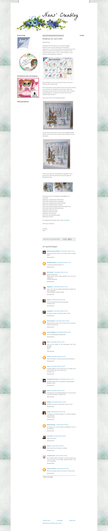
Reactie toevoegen (48, 477)
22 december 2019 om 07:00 (63, 332)
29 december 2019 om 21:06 (58, 411)
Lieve (48, 366)
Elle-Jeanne (50, 272)
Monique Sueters (51, 262)
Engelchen (50, 286)
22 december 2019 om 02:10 (60, 311)
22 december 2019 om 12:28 (58, 356)
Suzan (48, 299)
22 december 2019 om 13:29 (57, 366)
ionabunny (50, 311)
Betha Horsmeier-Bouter (53, 251)
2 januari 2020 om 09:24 (61, 455)
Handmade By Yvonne (53, 379)
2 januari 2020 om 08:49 (57, 446)
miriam (49, 446)
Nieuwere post (46, 520)
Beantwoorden (50, 257)
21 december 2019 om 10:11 (68, 251)
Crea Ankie (50, 436)
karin (48, 342)
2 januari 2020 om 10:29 (62, 468)
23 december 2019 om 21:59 (57, 390)
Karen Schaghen (51, 332)
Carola (48, 356)
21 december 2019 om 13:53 (60, 286)
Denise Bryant (51, 321)
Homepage (59, 520)
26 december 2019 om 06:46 (58, 402)
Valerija (49, 402)
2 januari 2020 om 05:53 (62, 424)
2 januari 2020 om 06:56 (59, 436)
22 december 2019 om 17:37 (66, 379)
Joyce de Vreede (51, 468)
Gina (48, 390)
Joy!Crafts (47, 89)
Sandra (67, 220)
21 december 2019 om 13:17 (61, 272)
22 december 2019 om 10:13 (57, 342)
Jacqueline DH (51, 455)
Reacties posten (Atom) (56, 523)
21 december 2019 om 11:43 (64, 262)
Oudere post (72, 520)
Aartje (48, 411)
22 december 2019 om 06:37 (62, 321)
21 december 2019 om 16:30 (58, 299)
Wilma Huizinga (51, 424)
